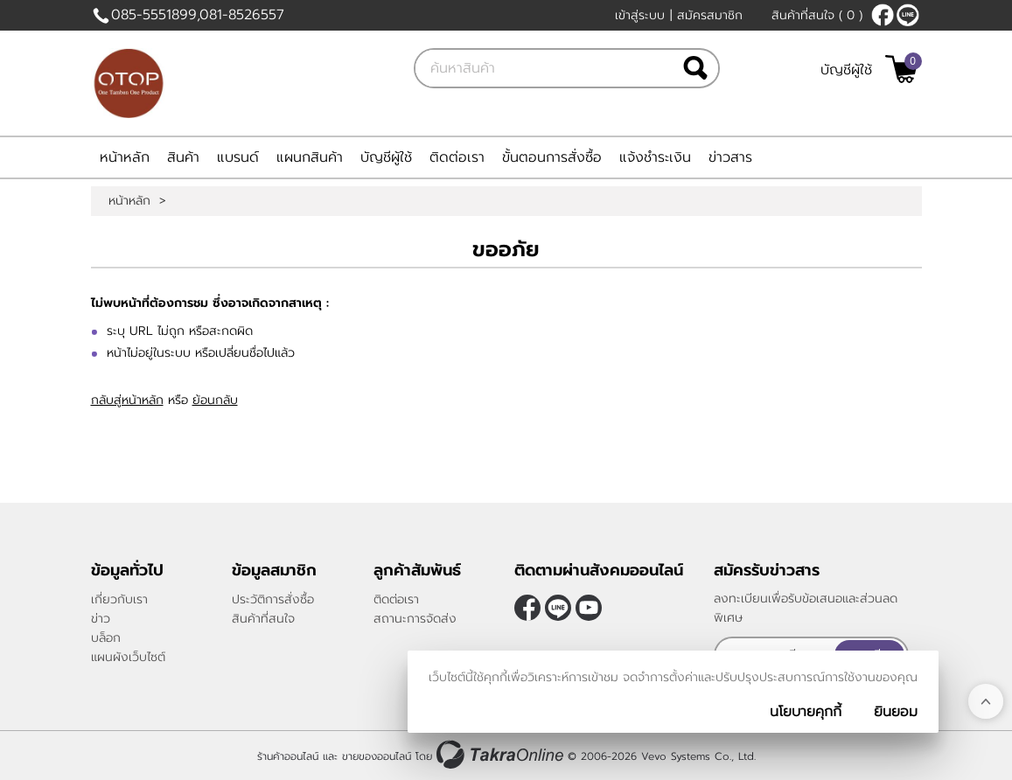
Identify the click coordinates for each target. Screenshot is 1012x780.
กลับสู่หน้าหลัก (127, 400)
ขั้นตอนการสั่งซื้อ (552, 157)
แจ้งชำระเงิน (655, 157)
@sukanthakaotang (908, 14)
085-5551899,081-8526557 (197, 14)
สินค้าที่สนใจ (816, 15)
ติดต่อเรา (457, 157)
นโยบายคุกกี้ (805, 711)
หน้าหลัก (125, 157)
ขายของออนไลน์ (376, 756)
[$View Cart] (901, 69)
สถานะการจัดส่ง (415, 618)
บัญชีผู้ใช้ (846, 69)
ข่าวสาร (730, 157)
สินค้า (183, 157)
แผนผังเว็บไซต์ (128, 657)
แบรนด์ (238, 157)
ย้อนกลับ (215, 400)
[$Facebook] (882, 14)
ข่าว (100, 618)
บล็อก (106, 638)
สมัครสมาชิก (710, 15)
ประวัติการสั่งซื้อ (273, 599)
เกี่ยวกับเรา (119, 599)
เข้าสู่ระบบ (640, 15)
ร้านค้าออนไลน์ (287, 756)
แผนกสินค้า (309, 157)
